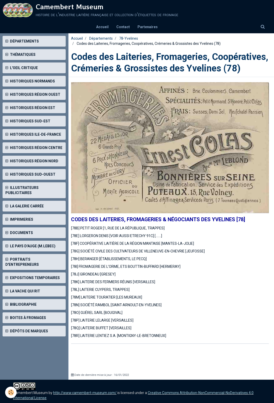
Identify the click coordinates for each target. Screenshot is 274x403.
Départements (101, 38)
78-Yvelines (128, 38)
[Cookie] (11, 392)
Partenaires (148, 27)
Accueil (102, 27)
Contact (123, 27)
